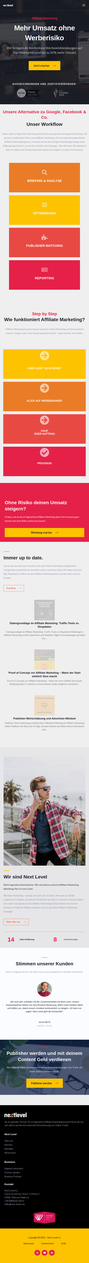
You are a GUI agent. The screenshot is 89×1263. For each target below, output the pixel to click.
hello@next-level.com (14, 1204)
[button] (2, 1005)
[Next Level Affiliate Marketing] (6, 5)
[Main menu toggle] (84, 5)
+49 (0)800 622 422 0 (14, 1201)
